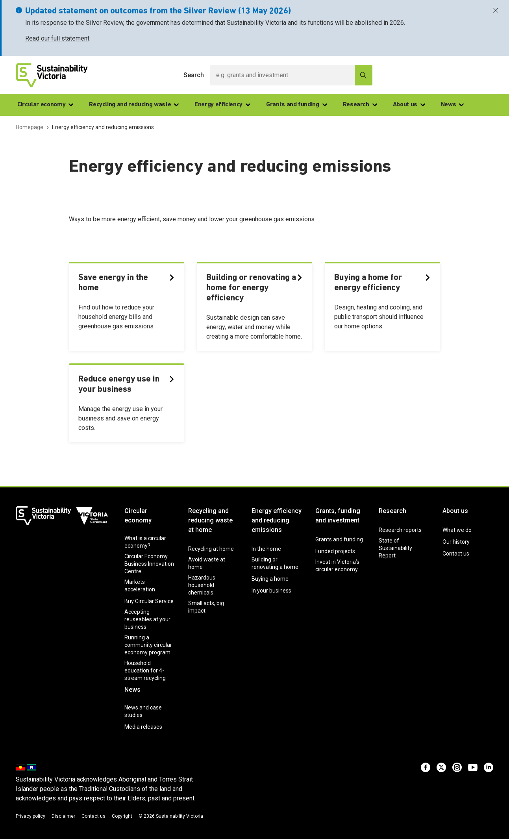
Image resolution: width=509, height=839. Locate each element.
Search (193, 75)
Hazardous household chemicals (201, 585)
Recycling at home (211, 549)
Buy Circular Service (149, 601)
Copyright (122, 816)
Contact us (455, 553)
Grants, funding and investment (337, 515)
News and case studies (143, 711)
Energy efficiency (222, 105)
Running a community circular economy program (148, 645)
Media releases (143, 727)
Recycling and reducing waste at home (210, 520)
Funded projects (335, 551)
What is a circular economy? (145, 542)
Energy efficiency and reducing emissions (277, 520)
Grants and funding (296, 105)
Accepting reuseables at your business (147, 619)
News (452, 105)
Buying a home (270, 579)
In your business (271, 590)
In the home (266, 549)
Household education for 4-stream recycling (145, 670)
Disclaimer (63, 816)
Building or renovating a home (275, 563)
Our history (456, 542)
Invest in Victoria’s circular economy (337, 565)
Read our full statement (57, 38)
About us (409, 105)
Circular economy (45, 105)
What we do (457, 530)
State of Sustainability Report (395, 548)
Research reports (400, 530)
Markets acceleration (139, 586)
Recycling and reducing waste (134, 105)
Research (360, 105)
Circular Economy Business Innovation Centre (149, 563)
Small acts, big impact (206, 607)
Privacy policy (30, 816)
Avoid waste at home (206, 563)
